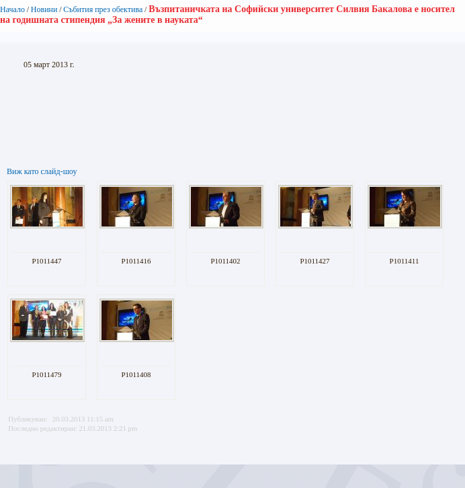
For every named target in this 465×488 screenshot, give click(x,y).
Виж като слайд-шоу (42, 171)
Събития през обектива (102, 9)
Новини (44, 9)
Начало (12, 9)
